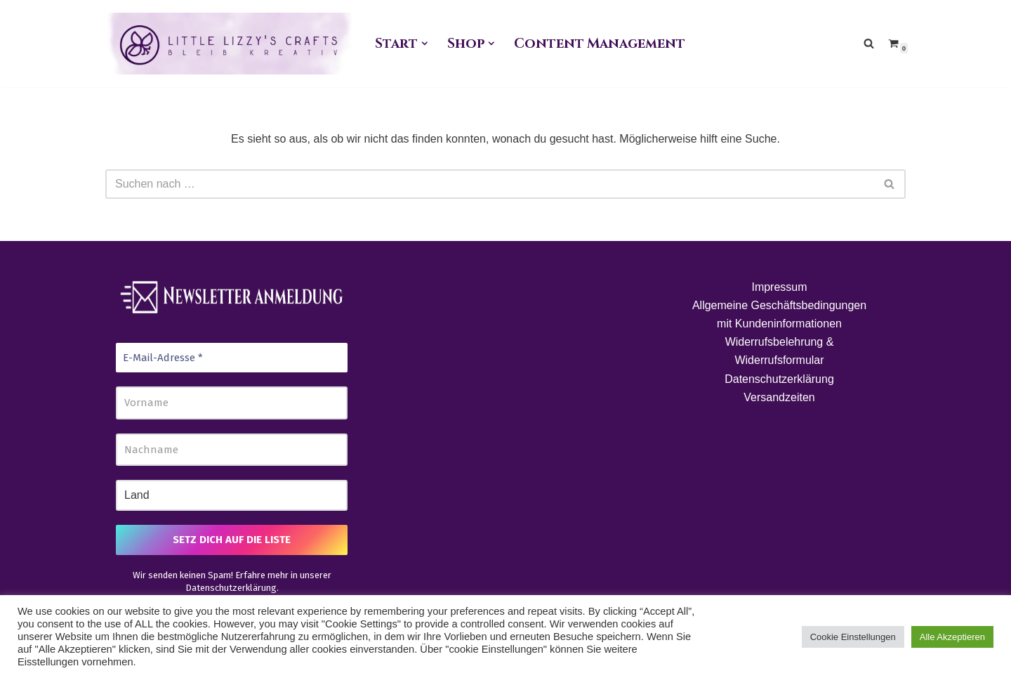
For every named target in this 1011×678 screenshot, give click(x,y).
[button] (424, 43)
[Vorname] (232, 402)
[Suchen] (869, 43)
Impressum (779, 287)
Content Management (599, 43)
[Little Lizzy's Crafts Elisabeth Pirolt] (228, 43)
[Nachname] (232, 450)
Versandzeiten (779, 397)
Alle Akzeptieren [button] (952, 637)
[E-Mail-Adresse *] (232, 358)
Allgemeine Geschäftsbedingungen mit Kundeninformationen (779, 314)
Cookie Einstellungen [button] (853, 637)
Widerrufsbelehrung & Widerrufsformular (779, 351)
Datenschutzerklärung (231, 587)
